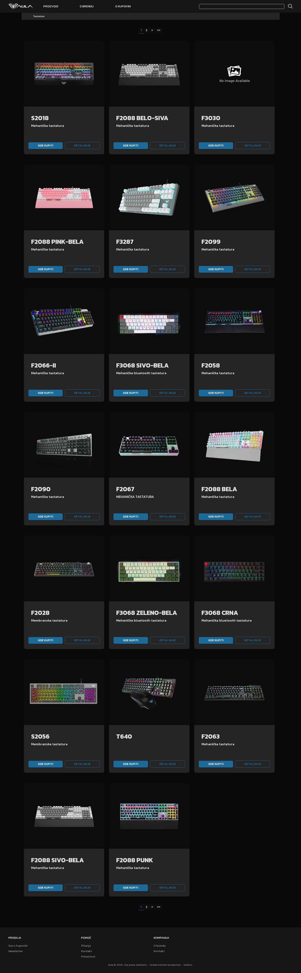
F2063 (211, 736)
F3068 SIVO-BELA (142, 365)
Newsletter (15, 951)
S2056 (40, 736)
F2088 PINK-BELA (57, 241)
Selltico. (188, 965)
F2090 (41, 489)
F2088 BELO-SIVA (142, 118)
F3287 (125, 241)
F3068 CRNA (220, 612)
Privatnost (88, 957)
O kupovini (123, 6)
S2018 (40, 118)
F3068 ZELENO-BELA (146, 612)
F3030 (211, 118)
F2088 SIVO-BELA (57, 860)
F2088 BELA (219, 489)
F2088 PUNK (134, 860)
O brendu (87, 6)
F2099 (211, 241)
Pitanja (86, 946)
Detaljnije (82, 145)
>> (158, 30)
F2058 (211, 365)
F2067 (125, 489)
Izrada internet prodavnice (165, 965)
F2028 (40, 612)
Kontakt (86, 951)
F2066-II (43, 365)
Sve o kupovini (17, 946)
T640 (124, 736)
